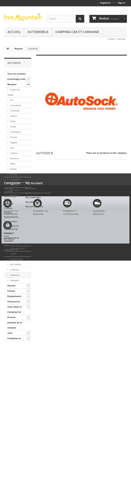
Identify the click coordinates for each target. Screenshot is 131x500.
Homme (11, 285)
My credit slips (33, 379)
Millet (12, 163)
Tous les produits (16, 74)
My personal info (34, 387)
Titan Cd (14, 243)
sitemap (121, 39)
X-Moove (14, 269)
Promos (11, 317)
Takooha (14, 232)
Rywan (13, 201)
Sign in (121, 3)
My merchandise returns (38, 374)
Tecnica (14, 238)
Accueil (14, 32)
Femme (11, 291)
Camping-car (14, 338)
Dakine (13, 116)
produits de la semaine (14, 325)
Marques (11, 84)
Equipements (14, 296)
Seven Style (16, 211)
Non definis (15, 264)
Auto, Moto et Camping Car (14, 309)
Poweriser (15, 179)
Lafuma (14, 153)
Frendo (13, 137)
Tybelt (13, 254)
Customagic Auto (16, 79)
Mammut (14, 158)
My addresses (32, 383)
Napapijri (14, 280)
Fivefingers (15, 132)
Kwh (12, 148)
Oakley (13, 174)
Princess (14, 185)
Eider (12, 121)
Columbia (15, 110)
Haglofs (14, 142)
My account (34, 364)
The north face (17, 248)
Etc (11, 100)
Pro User (14, 190)
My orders (30, 370)
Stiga (12, 222)
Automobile (38, 32)
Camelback (15, 105)
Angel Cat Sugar (13, 92)
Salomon (14, 195)
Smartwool (15, 216)
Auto (9, 333)
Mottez (13, 169)
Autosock (14, 275)
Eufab (13, 126)
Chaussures (13, 301)
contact (111, 39)
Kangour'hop (16, 259)
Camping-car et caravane (77, 32)
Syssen (13, 227)
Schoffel (14, 206)
